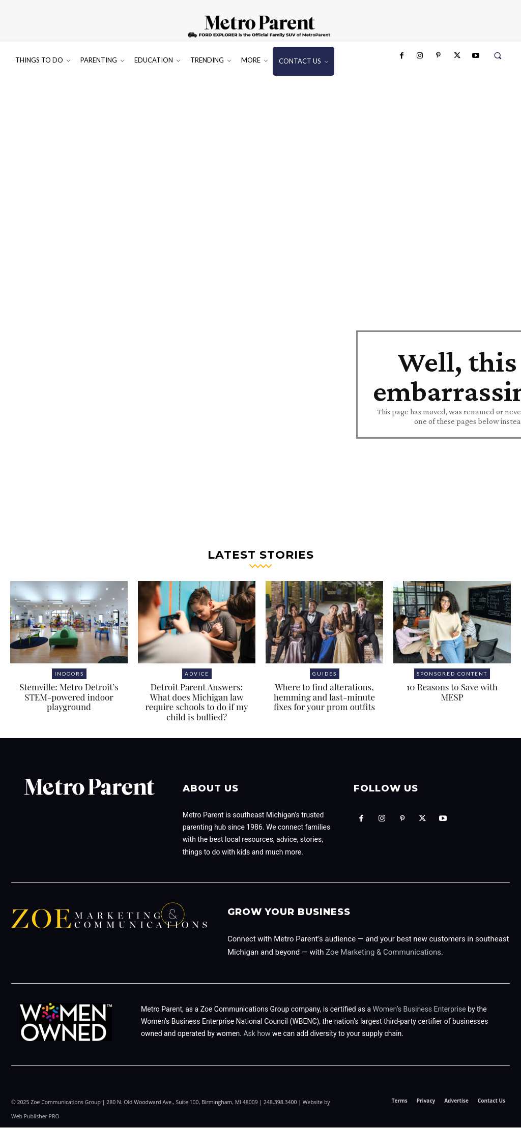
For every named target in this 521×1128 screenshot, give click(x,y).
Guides (324, 675)
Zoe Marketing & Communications (383, 952)
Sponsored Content (452, 675)
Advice (197, 675)
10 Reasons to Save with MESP (452, 693)
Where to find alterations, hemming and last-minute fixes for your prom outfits (324, 697)
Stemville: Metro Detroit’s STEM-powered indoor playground (69, 697)
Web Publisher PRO (35, 1116)
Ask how (256, 1034)
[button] (498, 56)
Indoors (69, 675)
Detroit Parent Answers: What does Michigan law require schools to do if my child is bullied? (196, 702)
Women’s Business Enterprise (419, 1009)
